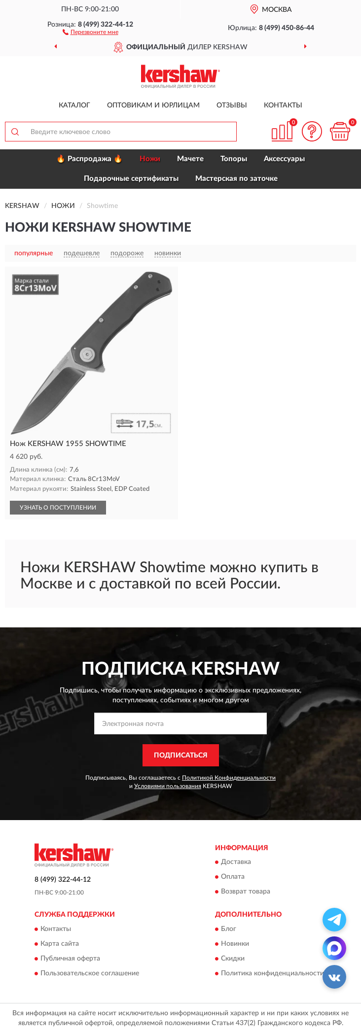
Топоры (233, 159)
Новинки (235, 943)
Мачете (190, 159)
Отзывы (232, 105)
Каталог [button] (74, 105)
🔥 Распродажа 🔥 (89, 159)
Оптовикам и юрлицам (153, 105)
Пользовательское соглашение (89, 973)
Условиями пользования (167, 786)
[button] (90, 31)
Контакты (283, 105)
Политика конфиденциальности (272, 973)
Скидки (233, 958)
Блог (228, 929)
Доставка (236, 862)
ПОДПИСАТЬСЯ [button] (181, 755)
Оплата (233, 877)
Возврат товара (245, 892)
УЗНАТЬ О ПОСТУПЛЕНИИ (58, 508)
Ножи (150, 159)
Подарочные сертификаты (131, 178)
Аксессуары (284, 159)
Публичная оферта (70, 958)
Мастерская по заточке (236, 178)
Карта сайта (59, 943)
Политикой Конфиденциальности (229, 778)
